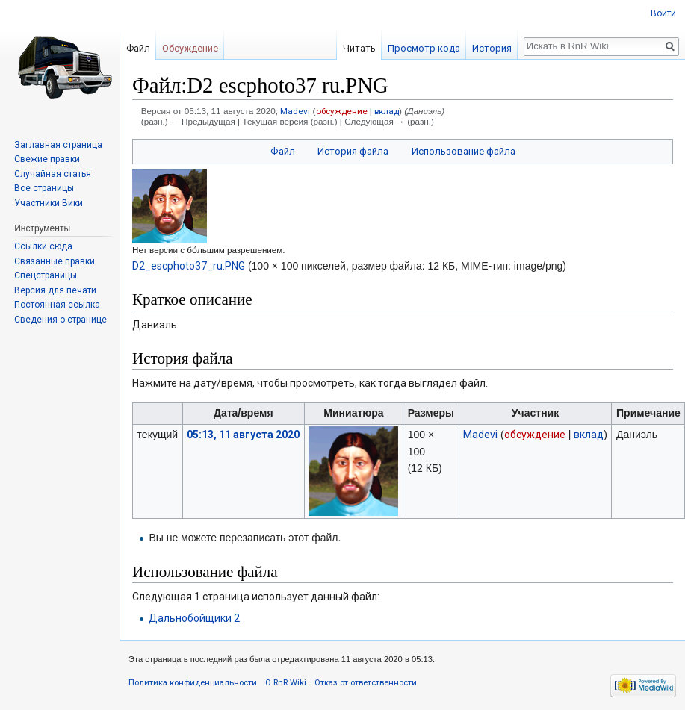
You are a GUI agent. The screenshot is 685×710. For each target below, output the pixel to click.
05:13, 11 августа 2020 (243, 434)
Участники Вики (48, 203)
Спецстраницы (45, 275)
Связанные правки (54, 261)
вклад (386, 111)
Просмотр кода (424, 48)
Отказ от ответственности (365, 683)
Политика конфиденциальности (192, 683)
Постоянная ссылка (57, 304)
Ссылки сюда (43, 246)
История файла (352, 151)
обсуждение (342, 111)
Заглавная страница (58, 145)
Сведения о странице (60, 319)
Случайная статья (52, 174)
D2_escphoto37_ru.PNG (188, 266)
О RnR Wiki (285, 683)
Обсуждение (190, 48)
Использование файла (463, 151)
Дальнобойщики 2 (194, 618)
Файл (282, 151)
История (492, 48)
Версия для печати (55, 290)
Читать (359, 48)
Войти (663, 13)
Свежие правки (47, 159)
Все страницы (44, 188)
